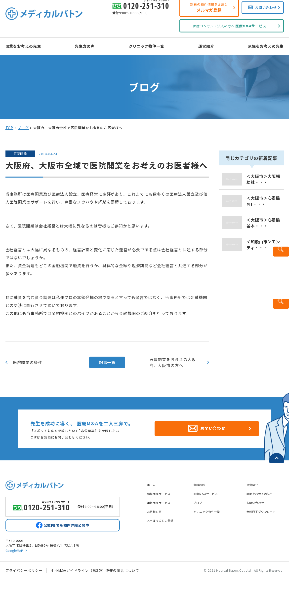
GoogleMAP (15, 551)
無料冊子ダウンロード (265, 508)
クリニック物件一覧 (147, 46)
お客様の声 (156, 508)
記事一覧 (107, 362)
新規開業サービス (162, 490)
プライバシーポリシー (24, 571)
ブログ (23, 127)
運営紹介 (201, 46)
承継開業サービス (162, 499)
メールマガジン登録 (164, 517)
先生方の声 (89, 46)
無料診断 (201, 481)
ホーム (152, 481)
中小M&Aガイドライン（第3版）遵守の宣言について (95, 571)
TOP (9, 127)
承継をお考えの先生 (257, 46)
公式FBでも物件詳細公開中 (66, 525)
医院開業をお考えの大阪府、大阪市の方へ (173, 362)
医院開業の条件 (27, 362)
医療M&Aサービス (209, 490)
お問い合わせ (258, 499)
